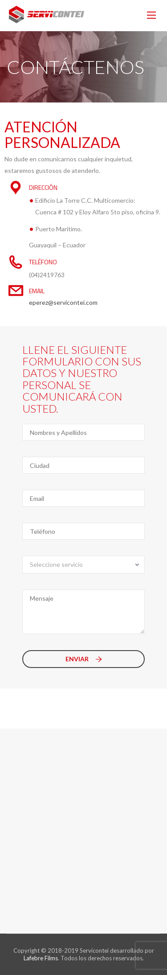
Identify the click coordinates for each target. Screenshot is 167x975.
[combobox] (83, 565)
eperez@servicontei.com (63, 302)
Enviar (83, 659)
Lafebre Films (41, 958)
